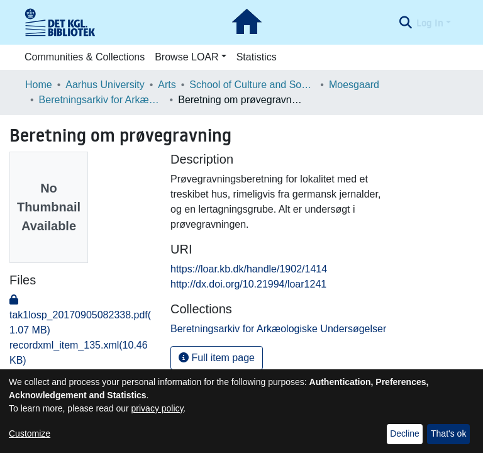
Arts (166, 84)
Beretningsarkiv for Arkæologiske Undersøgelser (102, 99)
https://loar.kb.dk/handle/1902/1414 (248, 269)
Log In (429, 23)
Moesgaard (354, 84)
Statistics (256, 57)
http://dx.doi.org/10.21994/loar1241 (248, 284)
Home (38, 84)
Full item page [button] (217, 357)
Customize (29, 433)
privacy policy (157, 408)
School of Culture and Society (252, 84)
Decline (404, 433)
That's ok (448, 433)
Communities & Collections (85, 57)
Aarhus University (104, 84)
